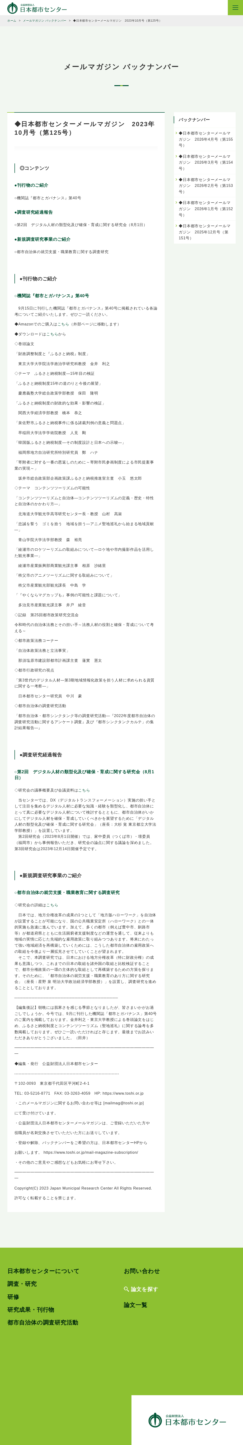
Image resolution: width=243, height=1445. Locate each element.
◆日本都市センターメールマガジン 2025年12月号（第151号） (204, 232)
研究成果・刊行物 (30, 1309)
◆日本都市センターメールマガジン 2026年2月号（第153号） (206, 186)
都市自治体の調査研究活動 (42, 1322)
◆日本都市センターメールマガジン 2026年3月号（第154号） (206, 162)
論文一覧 (135, 1305)
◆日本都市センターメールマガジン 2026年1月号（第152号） (206, 209)
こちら (63, 324)
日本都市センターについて (43, 1271)
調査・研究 (22, 1284)
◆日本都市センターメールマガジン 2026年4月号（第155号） (206, 139)
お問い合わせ (142, 1271)
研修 (13, 1297)
